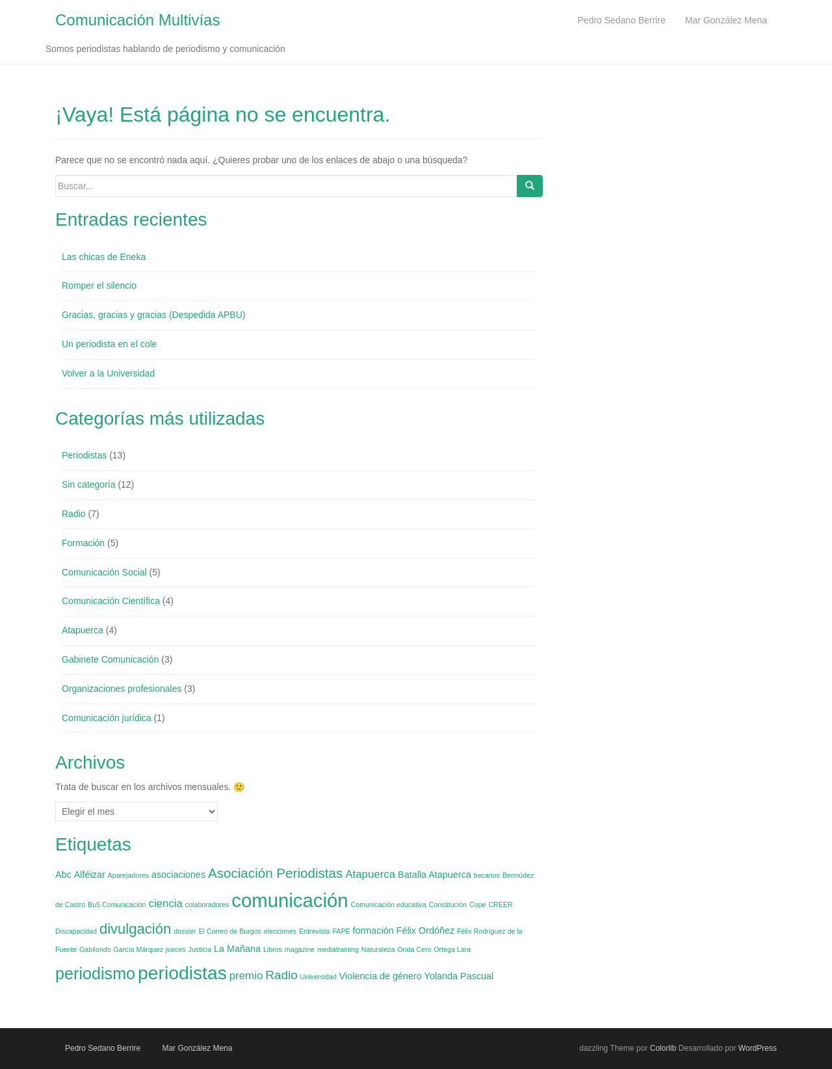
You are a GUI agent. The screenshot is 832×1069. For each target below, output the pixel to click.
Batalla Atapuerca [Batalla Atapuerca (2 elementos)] (434, 874)
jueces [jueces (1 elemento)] (176, 949)
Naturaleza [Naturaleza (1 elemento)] (378, 949)
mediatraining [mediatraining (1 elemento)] (338, 949)
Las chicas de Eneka (104, 257)
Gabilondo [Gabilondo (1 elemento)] (95, 949)
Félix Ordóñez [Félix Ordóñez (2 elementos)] (425, 930)
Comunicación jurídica (106, 718)
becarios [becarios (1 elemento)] (487, 875)
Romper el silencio (99, 285)
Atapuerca (82, 630)
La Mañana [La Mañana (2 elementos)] (237, 949)
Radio (74, 513)
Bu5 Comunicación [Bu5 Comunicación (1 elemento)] (117, 904)
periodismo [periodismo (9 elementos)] (95, 973)
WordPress (757, 1048)
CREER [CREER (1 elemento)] (500, 904)
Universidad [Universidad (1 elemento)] (318, 977)
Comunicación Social (104, 572)
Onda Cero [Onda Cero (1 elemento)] (414, 949)
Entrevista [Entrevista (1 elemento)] (314, 931)
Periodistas (84, 455)
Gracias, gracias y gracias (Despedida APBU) (153, 315)
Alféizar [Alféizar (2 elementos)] (89, 874)
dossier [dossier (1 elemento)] (185, 931)
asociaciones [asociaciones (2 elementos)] (178, 874)
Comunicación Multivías (137, 20)
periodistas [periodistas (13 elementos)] (182, 972)
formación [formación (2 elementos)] (373, 930)
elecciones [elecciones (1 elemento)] (280, 931)
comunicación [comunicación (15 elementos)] (289, 900)
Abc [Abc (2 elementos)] (63, 874)
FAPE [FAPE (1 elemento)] (341, 931)
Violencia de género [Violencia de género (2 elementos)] (380, 976)
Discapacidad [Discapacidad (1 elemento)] (76, 931)
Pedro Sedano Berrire (102, 1048)
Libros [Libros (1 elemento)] (272, 949)
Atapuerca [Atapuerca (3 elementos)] (370, 874)
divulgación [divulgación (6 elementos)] (135, 929)
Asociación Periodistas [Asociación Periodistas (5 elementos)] (275, 872)
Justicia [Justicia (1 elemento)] (200, 949)
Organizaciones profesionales (121, 688)
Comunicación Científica (111, 601)
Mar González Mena (197, 1048)
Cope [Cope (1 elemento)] (477, 904)
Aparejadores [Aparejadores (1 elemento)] (128, 875)
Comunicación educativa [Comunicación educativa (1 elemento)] (388, 904)
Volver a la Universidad (108, 373)
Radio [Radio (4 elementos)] (281, 975)
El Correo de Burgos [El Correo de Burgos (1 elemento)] (229, 931)
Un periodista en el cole (109, 344)
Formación (83, 543)
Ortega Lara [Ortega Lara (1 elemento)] (452, 949)
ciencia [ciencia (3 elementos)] (165, 903)
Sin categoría (89, 484)
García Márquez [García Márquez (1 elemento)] (138, 949)
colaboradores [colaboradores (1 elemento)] (207, 904)
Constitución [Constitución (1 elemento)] (448, 904)
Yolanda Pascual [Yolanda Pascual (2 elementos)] (459, 976)
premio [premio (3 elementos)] (246, 976)
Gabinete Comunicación (110, 659)
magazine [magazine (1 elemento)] (300, 949)
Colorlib (663, 1048)
